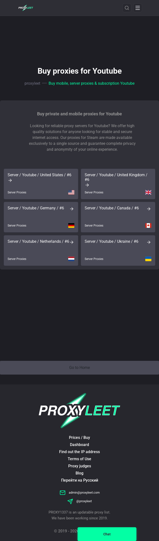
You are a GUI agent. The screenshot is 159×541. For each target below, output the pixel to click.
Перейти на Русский (79, 480)
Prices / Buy (79, 437)
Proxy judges (79, 466)
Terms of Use (79, 459)
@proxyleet (79, 501)
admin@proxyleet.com (80, 492)
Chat (107, 534)
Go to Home (79, 367)
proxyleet (32, 83)
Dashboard (79, 444)
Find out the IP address (79, 451)
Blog (79, 473)
